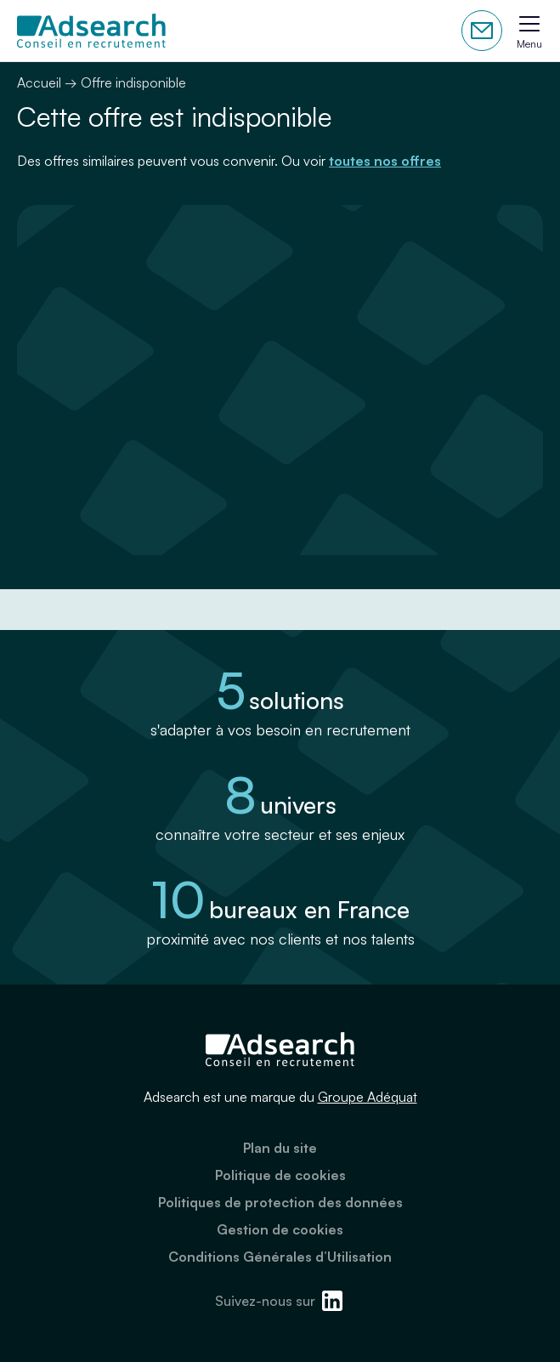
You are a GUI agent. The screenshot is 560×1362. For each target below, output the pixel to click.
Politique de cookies (280, 1174)
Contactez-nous (481, 30)
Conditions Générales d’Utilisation (280, 1256)
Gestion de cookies (280, 1229)
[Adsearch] (91, 31)
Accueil (39, 82)
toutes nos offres (385, 160)
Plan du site (280, 1147)
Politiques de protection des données (280, 1202)
